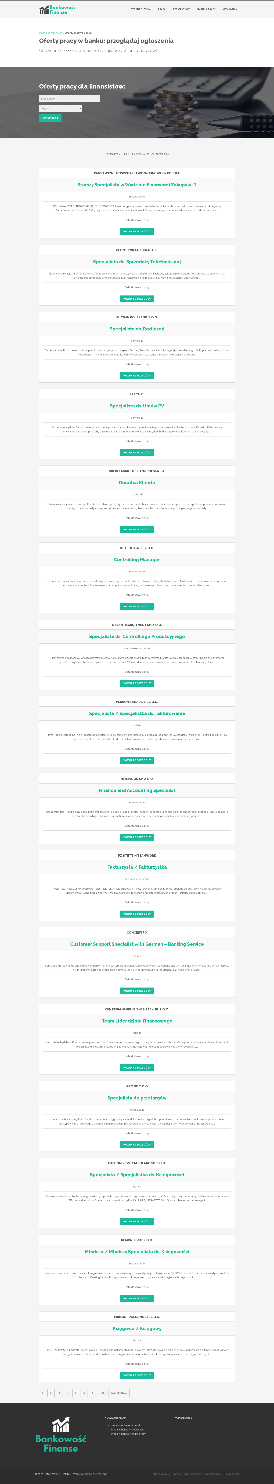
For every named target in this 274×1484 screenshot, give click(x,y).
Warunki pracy (206, 9)
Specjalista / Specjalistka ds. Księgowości (137, 1174)
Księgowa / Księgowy (137, 1328)
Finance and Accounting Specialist (137, 790)
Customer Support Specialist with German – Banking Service (137, 944)
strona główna (161, 1474)
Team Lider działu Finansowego (137, 1021)
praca (177, 1474)
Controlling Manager (137, 559)
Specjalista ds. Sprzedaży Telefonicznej (137, 261)
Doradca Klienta (137, 482)
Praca (161, 9)
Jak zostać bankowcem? (125, 1425)
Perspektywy (181, 9)
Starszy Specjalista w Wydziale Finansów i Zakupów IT (137, 184)
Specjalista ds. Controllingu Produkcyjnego (137, 636)
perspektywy (193, 1474)
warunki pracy (213, 1474)
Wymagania (230, 9)
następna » (119, 1393)
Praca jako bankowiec (50, 32)
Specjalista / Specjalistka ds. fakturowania (137, 713)
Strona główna (141, 9)
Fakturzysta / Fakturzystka (137, 867)
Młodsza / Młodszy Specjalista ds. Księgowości (137, 1251)
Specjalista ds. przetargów (137, 1098)
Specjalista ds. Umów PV (137, 405)
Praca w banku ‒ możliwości (127, 1429)
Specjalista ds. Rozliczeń (137, 329)
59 (103, 1393)
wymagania (232, 1474)
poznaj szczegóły (137, 231)
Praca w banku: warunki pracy (128, 1433)
